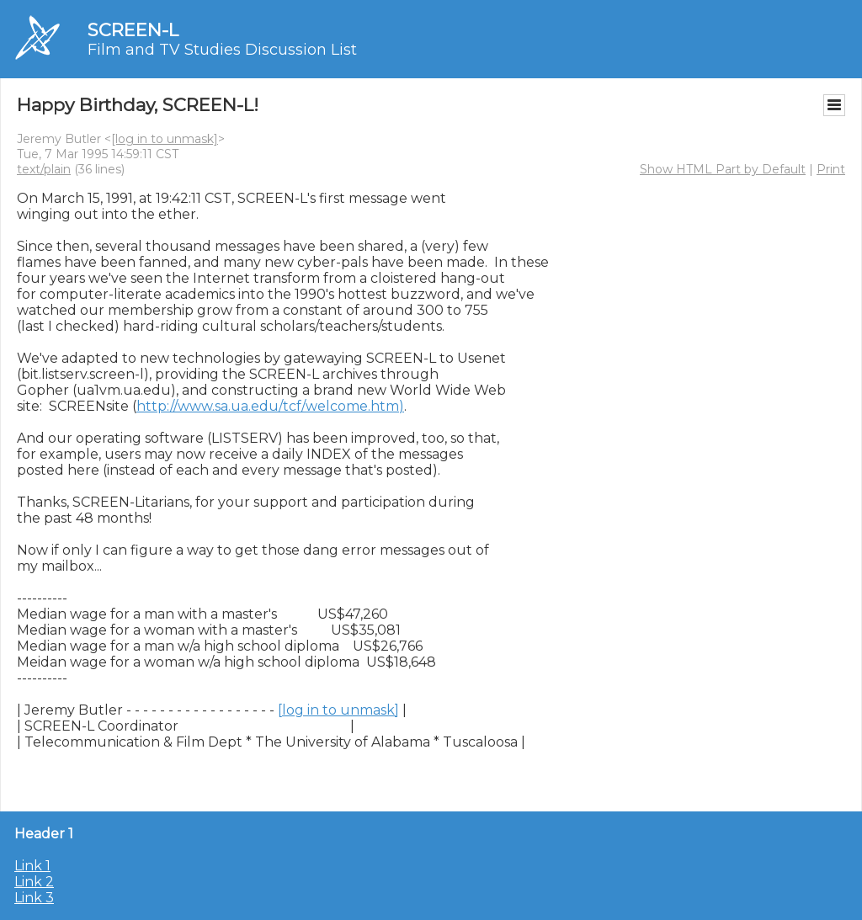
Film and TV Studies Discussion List (222, 49)
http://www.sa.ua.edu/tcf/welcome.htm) (270, 406)
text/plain (44, 169)
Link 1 (32, 866)
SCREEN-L (133, 29)
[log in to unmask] (164, 138)
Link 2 (34, 882)
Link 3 (34, 898)
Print (831, 169)
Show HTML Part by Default (723, 169)
